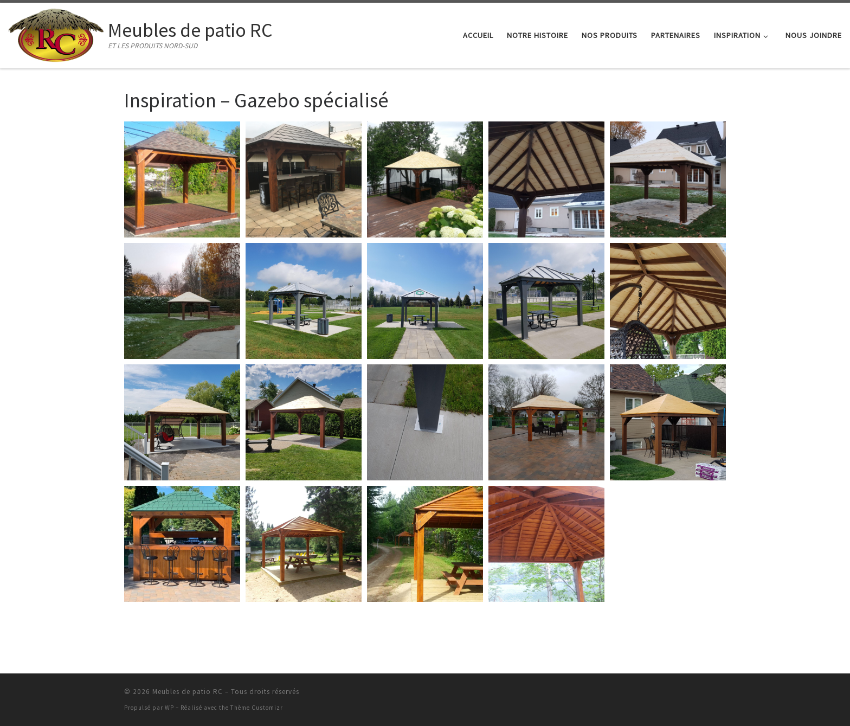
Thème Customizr (256, 707)
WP (169, 707)
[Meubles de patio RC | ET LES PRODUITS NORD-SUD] (56, 33)
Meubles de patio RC (187, 691)
